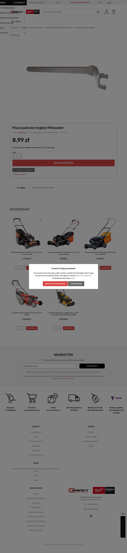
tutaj (73, 278)
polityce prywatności (83, 275)
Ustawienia (76, 283)
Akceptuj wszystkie (55, 283)
